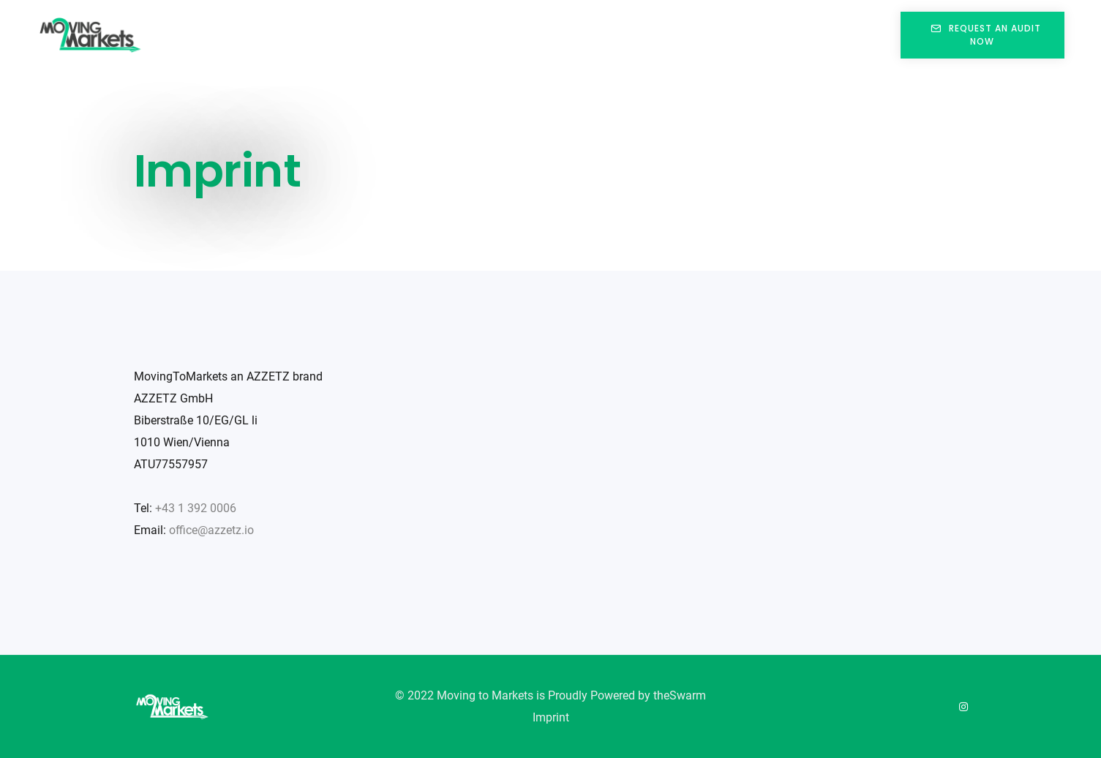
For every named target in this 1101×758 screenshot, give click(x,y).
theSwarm (679, 695)
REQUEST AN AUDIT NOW (982, 35)
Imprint (551, 717)
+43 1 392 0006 (195, 508)
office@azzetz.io (211, 530)
